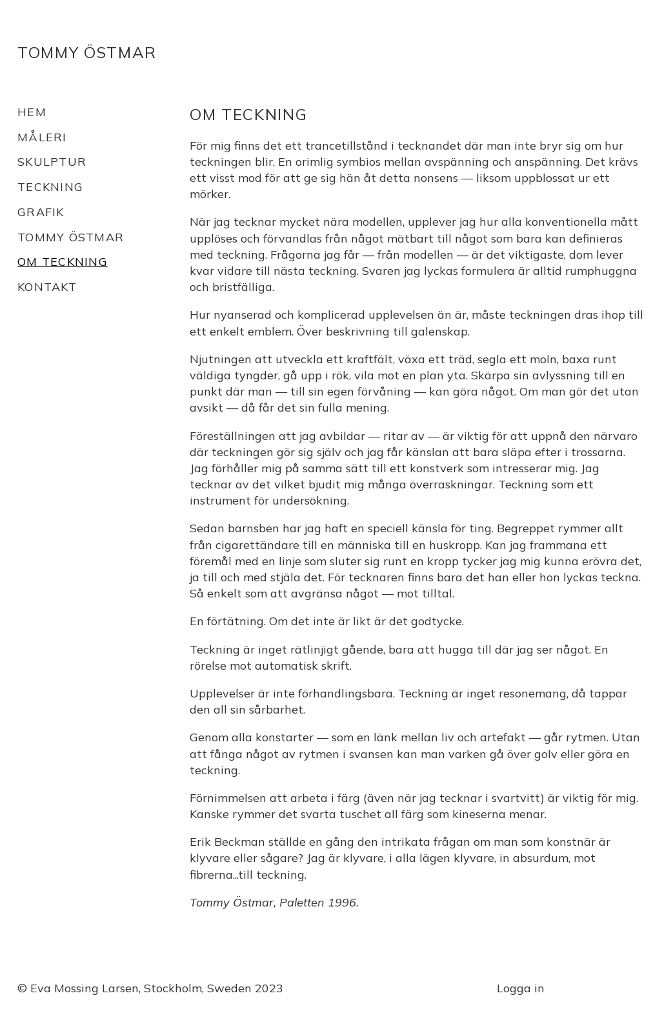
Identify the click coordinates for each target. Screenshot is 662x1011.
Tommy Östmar (87, 52)
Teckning (50, 186)
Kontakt (47, 286)
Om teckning (62, 261)
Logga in (521, 988)
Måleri (42, 137)
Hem (31, 112)
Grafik (41, 212)
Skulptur (51, 161)
